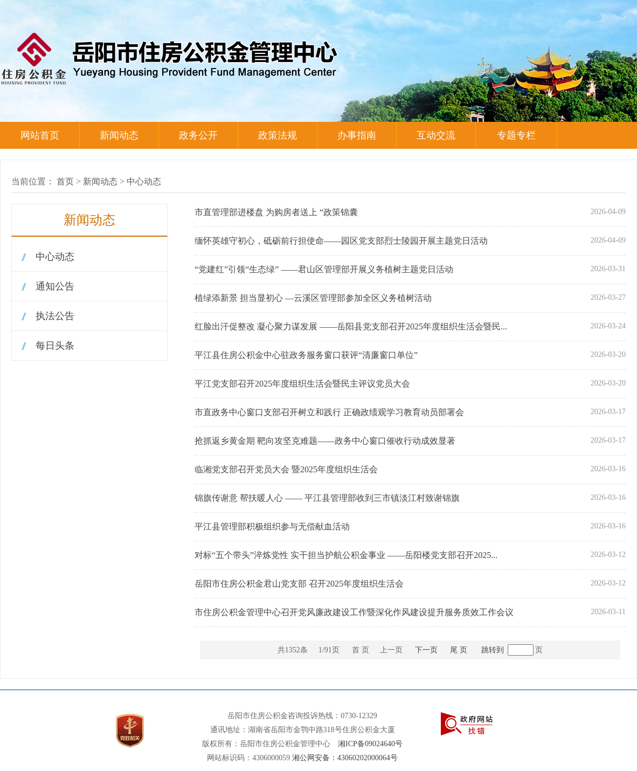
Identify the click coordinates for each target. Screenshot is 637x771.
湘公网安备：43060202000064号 (345, 758)
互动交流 (436, 135)
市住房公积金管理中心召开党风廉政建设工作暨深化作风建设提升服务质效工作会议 (354, 612)
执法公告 (55, 316)
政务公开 (198, 135)
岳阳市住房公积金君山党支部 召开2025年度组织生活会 (299, 583)
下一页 (426, 650)
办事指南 (356, 135)
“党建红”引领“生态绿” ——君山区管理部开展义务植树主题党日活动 (324, 269)
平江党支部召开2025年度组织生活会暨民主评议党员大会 (302, 383)
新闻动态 (119, 135)
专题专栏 (516, 135)
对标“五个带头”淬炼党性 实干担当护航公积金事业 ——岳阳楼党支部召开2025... (346, 555)
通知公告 (55, 286)
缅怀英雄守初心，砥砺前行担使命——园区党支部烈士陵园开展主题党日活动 (341, 240)
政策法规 (277, 135)
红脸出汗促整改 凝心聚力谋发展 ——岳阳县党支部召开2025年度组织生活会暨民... (351, 326)
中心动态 (144, 181)
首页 (65, 181)
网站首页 (39, 135)
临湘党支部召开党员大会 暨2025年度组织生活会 (286, 469)
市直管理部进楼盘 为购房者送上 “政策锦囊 (276, 212)
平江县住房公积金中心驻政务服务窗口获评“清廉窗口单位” (306, 355)
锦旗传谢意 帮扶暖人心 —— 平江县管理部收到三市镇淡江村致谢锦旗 (327, 497)
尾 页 (458, 650)
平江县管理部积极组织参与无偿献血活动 (272, 526)
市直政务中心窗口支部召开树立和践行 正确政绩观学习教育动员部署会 (329, 412)
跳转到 (492, 650)
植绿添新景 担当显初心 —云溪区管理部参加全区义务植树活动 (313, 297)
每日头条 (55, 345)
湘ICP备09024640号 (370, 744)
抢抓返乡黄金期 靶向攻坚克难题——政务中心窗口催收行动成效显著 (325, 440)
